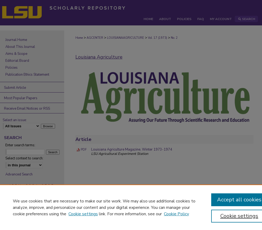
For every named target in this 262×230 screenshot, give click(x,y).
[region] (131, 207)
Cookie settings (83, 214)
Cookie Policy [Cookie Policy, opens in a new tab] (176, 214)
